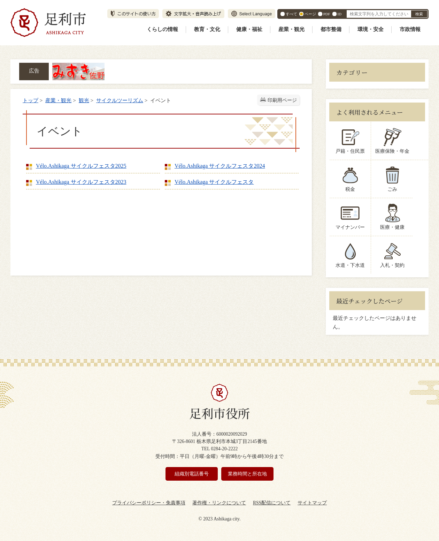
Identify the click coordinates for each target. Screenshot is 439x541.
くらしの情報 (162, 29)
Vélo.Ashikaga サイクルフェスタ (214, 182)
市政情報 (410, 29)
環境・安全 (370, 29)
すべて (291, 14)
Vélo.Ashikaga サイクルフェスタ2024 (220, 166)
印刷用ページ (282, 100)
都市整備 (331, 29)
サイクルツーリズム (119, 100)
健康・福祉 (249, 29)
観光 (84, 100)
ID (339, 14)
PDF (326, 14)
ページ (310, 14)
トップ (30, 100)
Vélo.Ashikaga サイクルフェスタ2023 (81, 182)
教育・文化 (207, 29)
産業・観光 (291, 29)
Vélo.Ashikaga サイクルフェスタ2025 (81, 166)
